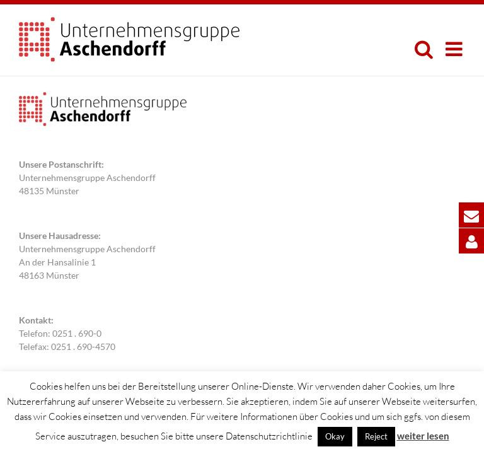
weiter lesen (423, 435)
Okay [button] (335, 436)
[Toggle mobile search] (424, 49)
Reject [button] (376, 436)
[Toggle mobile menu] (455, 49)
